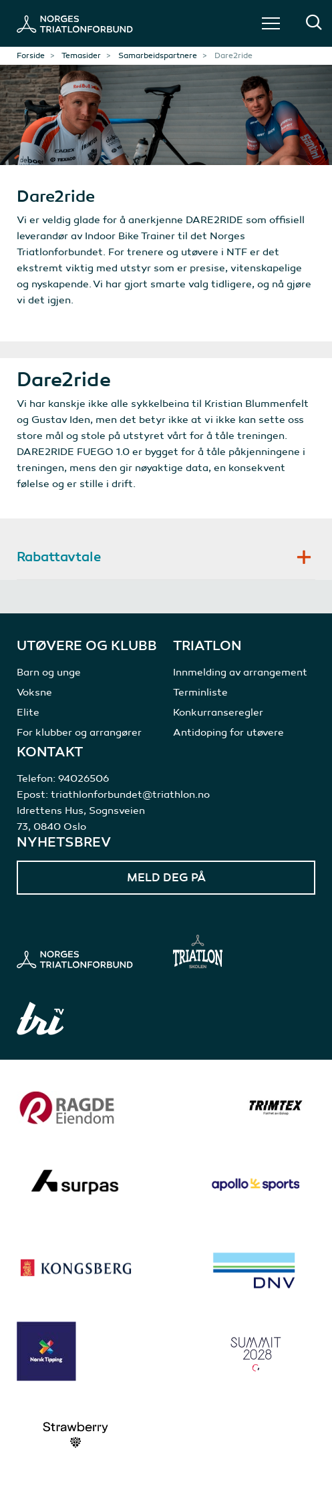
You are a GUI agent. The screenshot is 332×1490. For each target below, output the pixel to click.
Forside (31, 55)
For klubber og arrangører (79, 732)
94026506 (83, 778)
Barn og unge (49, 672)
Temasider (81, 55)
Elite (28, 712)
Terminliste (200, 692)
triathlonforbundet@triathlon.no (130, 794)
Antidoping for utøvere (228, 732)
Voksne (34, 692)
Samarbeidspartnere (157, 55)
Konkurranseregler (218, 712)
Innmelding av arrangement (240, 672)
